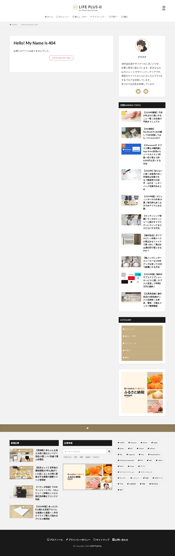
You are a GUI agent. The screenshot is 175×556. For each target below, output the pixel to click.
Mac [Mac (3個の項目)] (142, 454)
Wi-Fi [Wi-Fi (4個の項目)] (122, 466)
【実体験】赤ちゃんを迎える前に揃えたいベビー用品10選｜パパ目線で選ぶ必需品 (46, 455)
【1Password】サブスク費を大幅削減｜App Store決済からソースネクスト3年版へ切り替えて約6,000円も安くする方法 (152, 154)
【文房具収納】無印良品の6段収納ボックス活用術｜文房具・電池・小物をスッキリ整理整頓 (152, 299)
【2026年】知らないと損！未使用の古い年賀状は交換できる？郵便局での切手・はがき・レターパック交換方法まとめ (152, 179)
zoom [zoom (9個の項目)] (132, 466)
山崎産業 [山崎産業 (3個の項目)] (132, 484)
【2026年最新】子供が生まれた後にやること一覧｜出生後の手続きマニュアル (152, 117)
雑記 (127, 357)
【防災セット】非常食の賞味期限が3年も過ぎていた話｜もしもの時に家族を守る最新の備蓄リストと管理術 (46, 473)
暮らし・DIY (130, 336)
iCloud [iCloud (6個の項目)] (141, 448)
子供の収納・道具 (26, 450)
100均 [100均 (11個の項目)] (122, 443)
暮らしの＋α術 (27, 468)
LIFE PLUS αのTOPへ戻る (61, 58)
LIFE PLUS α (95, 546)
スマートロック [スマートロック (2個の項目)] (146, 472)
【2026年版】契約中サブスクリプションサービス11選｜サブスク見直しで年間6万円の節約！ (152, 280)
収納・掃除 (28, 487)
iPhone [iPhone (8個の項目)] (152, 448)
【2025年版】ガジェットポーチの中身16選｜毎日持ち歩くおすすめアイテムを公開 (152, 202)
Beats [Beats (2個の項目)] (122, 448)
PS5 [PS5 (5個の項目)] (141, 460)
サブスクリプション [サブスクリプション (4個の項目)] (127, 472)
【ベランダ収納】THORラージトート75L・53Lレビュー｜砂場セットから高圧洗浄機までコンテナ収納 (47, 493)
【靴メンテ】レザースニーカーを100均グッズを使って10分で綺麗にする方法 (152, 262)
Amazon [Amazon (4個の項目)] (133, 443)
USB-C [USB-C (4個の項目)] (160, 460)
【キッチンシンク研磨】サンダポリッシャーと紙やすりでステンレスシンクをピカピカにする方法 (152, 222)
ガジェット (130, 329)
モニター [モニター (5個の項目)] (123, 478)
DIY (76, 457)
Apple (88, 457)
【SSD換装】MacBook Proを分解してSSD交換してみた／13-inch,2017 (152, 133)
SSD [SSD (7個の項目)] (150, 460)
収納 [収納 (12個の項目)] (146, 478)
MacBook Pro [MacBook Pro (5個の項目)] (155, 454)
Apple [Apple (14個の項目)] (155, 443)
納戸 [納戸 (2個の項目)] (121, 490)
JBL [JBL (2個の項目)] (121, 454)
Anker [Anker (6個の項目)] (145, 443)
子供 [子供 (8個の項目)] (121, 484)
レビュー (96, 457)
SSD (81, 457)
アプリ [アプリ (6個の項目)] (142, 466)
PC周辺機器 (28, 507)
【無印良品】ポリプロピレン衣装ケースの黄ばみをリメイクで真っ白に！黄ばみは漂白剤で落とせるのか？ (152, 243)
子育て (128, 350)
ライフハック (130, 343)
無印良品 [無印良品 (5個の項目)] (154, 484)
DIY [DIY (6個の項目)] (131, 448)
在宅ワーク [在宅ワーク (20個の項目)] (159, 478)
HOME (14, 25)
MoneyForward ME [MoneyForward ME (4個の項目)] (127, 460)
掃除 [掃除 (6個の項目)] (143, 484)
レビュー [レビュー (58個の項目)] (135, 478)
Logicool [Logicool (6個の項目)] (132, 454)
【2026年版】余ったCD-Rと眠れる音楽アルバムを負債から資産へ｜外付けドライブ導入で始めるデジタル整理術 (46, 512)
